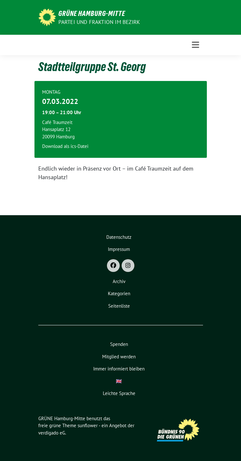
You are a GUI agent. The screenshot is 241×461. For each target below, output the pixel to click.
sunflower (88, 425)
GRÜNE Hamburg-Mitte (91, 13)
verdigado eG (51, 433)
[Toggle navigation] (195, 44)
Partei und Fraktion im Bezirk (99, 22)
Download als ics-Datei (65, 146)
